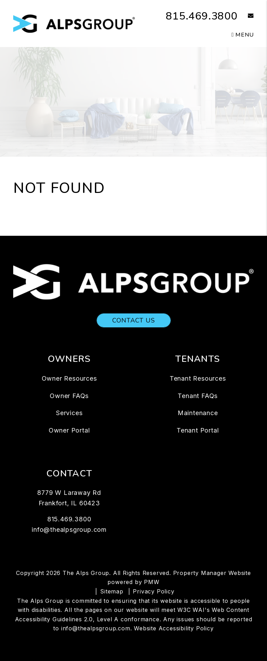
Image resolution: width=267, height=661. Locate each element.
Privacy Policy (153, 591)
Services (69, 413)
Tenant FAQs (198, 395)
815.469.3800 (201, 16)
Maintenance (198, 413)
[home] (74, 23)
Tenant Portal (198, 430)
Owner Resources (69, 378)
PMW (151, 581)
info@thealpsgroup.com (69, 529)
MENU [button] (243, 35)
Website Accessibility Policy (173, 628)
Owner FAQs (69, 395)
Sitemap (111, 591)
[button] (245, 16)
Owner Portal (69, 430)
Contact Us (133, 320)
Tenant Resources (198, 378)
